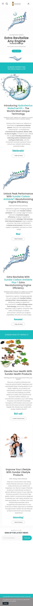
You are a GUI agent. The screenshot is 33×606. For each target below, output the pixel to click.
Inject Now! (16, 51)
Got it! (5, 603)
